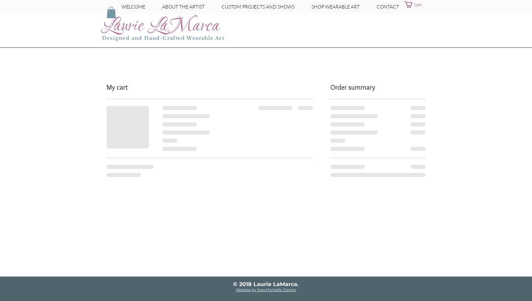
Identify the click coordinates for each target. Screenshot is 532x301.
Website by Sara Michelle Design (266, 289)
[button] (417, 4)
